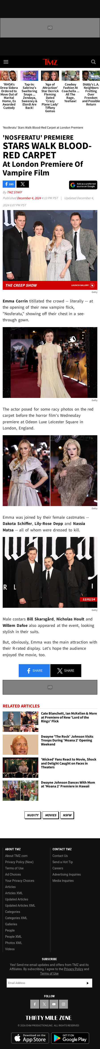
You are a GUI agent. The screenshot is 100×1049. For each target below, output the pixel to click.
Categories (12, 912)
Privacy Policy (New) (19, 862)
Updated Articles (16, 899)
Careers (58, 868)
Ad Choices (13, 874)
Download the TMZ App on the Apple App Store (30, 1038)
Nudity (32, 815)
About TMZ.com (16, 856)
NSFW (67, 815)
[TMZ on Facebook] (34, 1004)
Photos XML (13, 943)
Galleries (11, 924)
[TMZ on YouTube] (53, 1004)
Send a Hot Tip (63, 862)
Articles (10, 887)
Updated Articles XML (20, 905)
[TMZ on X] (44, 1004)
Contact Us (60, 856)
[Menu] (6, 62)
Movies (50, 815)
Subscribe (87, 983)
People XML (13, 936)
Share (34, 671)
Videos (10, 949)
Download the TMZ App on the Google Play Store (70, 1038)
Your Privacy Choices (19, 880)
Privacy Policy (73, 969)
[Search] (94, 62)
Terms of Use (14, 868)
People (10, 930)
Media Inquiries (63, 880)
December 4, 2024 (29, 198)
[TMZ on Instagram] (63, 1004)
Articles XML (14, 893)
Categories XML (16, 918)
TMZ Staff (14, 192)
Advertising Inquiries (67, 874)
